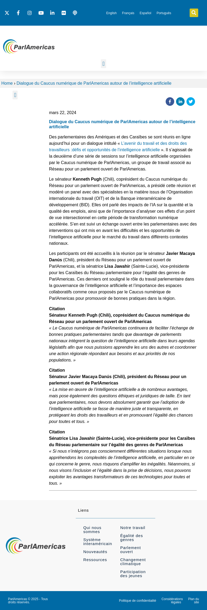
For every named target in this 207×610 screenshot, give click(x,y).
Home (7, 83)
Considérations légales (172, 600)
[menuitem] (111, 13)
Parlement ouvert (130, 549)
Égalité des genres (131, 537)
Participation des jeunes (133, 573)
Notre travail (132, 527)
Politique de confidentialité (137, 601)
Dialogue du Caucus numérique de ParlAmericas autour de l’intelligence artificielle (94, 83)
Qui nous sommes (92, 529)
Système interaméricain (97, 541)
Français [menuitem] (128, 13)
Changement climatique (133, 561)
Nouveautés (95, 551)
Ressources (95, 559)
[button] (194, 13)
